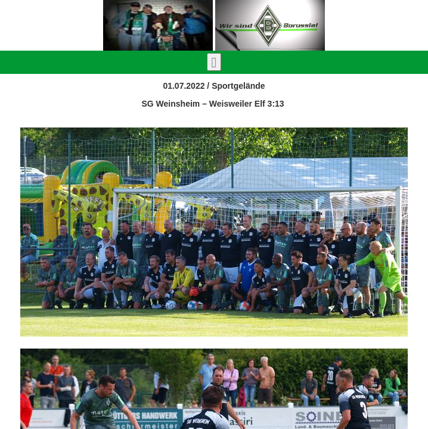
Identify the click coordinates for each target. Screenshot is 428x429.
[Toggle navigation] (214, 62)
